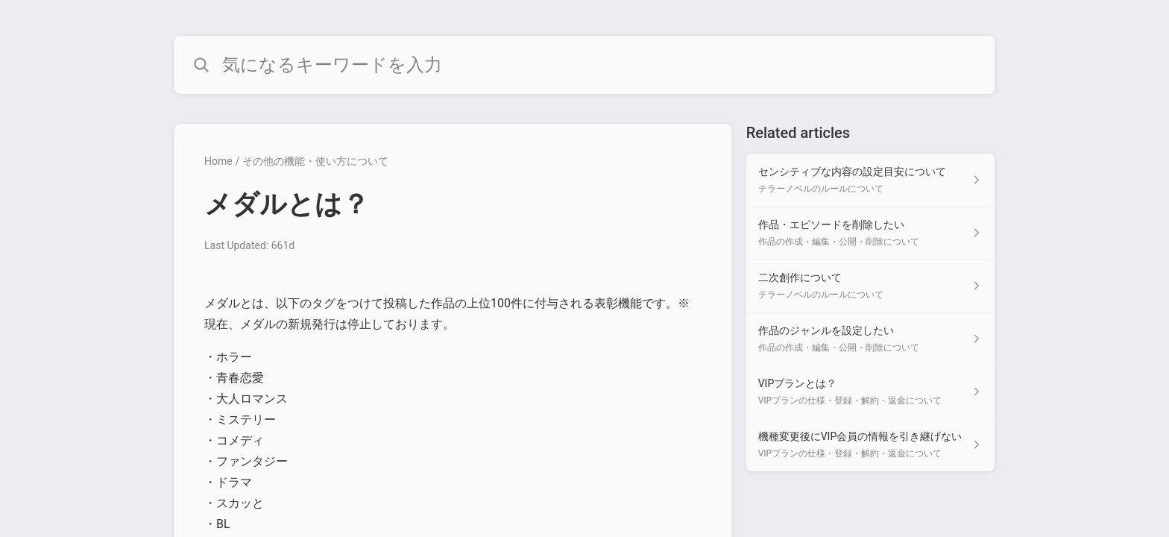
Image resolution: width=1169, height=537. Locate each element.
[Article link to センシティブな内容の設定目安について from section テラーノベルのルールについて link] (870, 180)
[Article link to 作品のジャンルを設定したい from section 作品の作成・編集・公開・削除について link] (870, 339)
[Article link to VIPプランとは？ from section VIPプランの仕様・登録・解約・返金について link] (870, 391)
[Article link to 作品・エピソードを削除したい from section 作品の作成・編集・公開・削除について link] (870, 233)
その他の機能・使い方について (315, 161)
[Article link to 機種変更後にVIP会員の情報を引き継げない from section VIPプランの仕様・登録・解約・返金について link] (870, 444)
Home (218, 161)
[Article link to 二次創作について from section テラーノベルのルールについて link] (870, 286)
